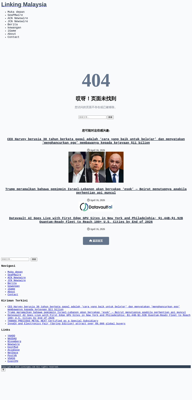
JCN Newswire (18, 23)
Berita (13, 27)
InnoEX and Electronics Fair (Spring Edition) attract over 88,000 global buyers (66, 344)
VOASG (11, 385)
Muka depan (16, 12)
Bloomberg (14, 364)
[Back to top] (3, 397)
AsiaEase (14, 374)
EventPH (13, 388)
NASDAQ (12, 360)
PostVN (12, 381)
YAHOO (11, 357)
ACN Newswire (18, 20)
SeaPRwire (15, 16)
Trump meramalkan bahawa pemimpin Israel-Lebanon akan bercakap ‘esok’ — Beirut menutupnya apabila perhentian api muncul (96, 198)
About (12, 39)
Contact (14, 42)
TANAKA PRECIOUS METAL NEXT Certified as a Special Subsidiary (53, 340)
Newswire (14, 367)
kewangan (14, 31)
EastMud (13, 371)
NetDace (13, 378)
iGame (12, 35)
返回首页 (96, 250)
